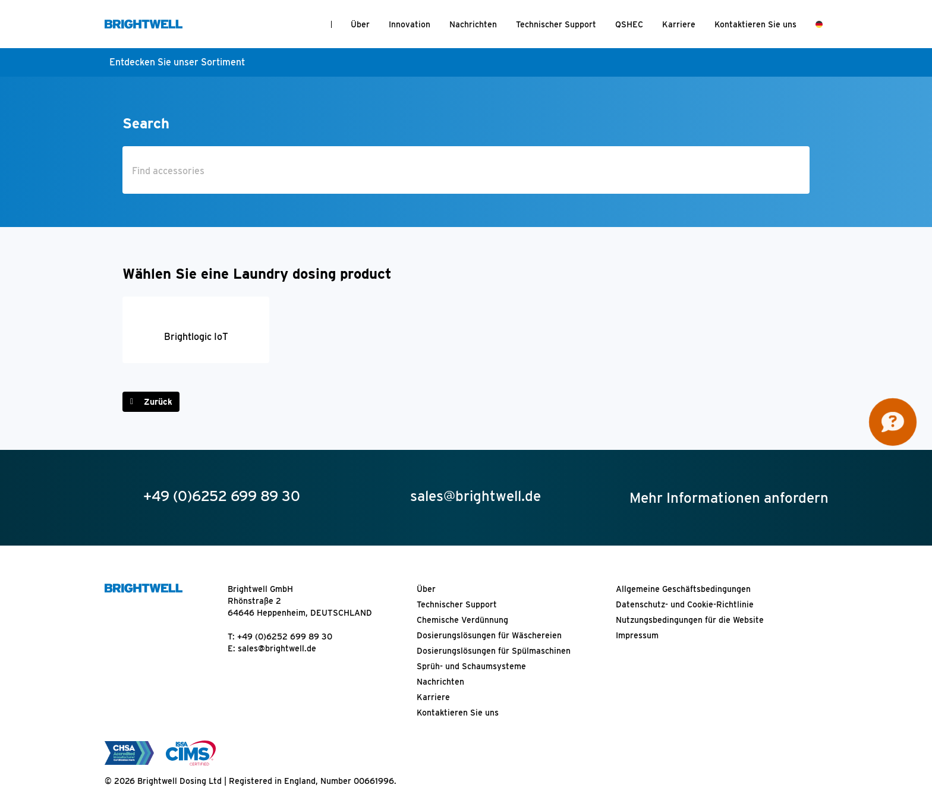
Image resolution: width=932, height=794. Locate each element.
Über (360, 24)
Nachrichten (473, 24)
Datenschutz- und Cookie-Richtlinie (685, 604)
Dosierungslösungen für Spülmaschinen (494, 651)
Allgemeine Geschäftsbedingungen (683, 589)
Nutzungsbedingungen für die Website (690, 620)
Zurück (158, 402)
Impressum (637, 635)
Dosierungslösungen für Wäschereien (489, 635)
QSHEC (629, 24)
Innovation (409, 24)
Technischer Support (556, 24)
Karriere (678, 24)
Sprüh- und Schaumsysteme (471, 666)
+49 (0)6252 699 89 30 (284, 636)
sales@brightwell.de (277, 648)
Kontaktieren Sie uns (755, 24)
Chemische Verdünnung (462, 620)
